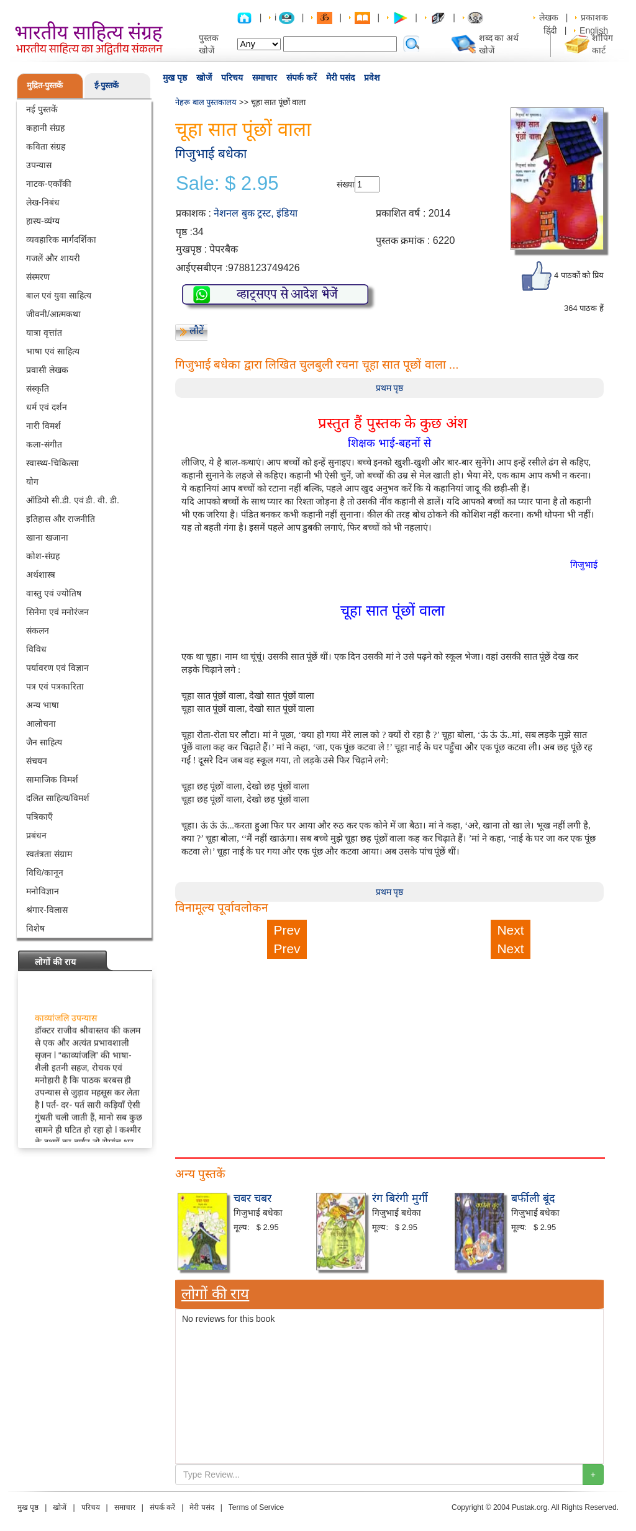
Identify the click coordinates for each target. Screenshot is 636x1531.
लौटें (196, 330)
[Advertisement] (389, 1045)
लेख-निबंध (43, 202)
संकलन (37, 630)
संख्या (346, 184)
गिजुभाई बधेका (211, 153)
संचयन (36, 761)
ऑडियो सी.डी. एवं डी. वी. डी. (72, 500)
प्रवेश (372, 78)
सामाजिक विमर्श (52, 779)
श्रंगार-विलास (47, 910)
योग (32, 482)
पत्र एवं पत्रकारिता (55, 686)
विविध (36, 649)
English (593, 30)
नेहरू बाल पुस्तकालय (206, 102)
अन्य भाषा (42, 705)
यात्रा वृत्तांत (44, 333)
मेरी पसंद (340, 78)
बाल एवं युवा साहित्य (58, 295)
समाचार (264, 78)
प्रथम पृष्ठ (390, 388)
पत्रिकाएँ (39, 817)
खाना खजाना (47, 537)
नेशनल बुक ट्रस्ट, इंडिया (256, 213)
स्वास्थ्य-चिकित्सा (52, 463)
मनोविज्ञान (42, 891)
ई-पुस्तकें (106, 85)
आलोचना (41, 724)
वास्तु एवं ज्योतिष (53, 593)
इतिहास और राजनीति (60, 519)
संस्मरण (38, 277)
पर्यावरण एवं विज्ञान (57, 668)
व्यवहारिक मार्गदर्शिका (61, 240)
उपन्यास (39, 165)
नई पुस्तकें (42, 109)
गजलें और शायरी (53, 258)
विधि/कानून (44, 873)
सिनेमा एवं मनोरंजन (57, 612)
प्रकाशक (594, 17)
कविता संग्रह (45, 146)
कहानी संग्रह (45, 128)
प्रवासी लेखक (47, 370)
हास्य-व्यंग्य (43, 221)
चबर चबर (252, 1198)
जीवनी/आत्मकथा (53, 314)
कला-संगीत (44, 444)
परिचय (232, 78)
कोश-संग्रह (43, 556)
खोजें (204, 78)
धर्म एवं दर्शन (46, 407)
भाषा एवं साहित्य (53, 351)
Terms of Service (256, 1507)
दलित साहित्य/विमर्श (57, 798)
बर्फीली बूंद (533, 1198)
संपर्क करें (301, 78)
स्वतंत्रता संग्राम (49, 854)
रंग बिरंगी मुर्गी (400, 1198)
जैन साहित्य (44, 742)
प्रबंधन (36, 835)
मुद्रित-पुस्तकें (45, 85)
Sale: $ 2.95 (227, 183)
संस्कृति (37, 388)
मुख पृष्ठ (175, 78)
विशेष (35, 928)
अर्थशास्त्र (40, 575)
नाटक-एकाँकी (48, 184)
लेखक (548, 17)
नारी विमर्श (43, 426)
